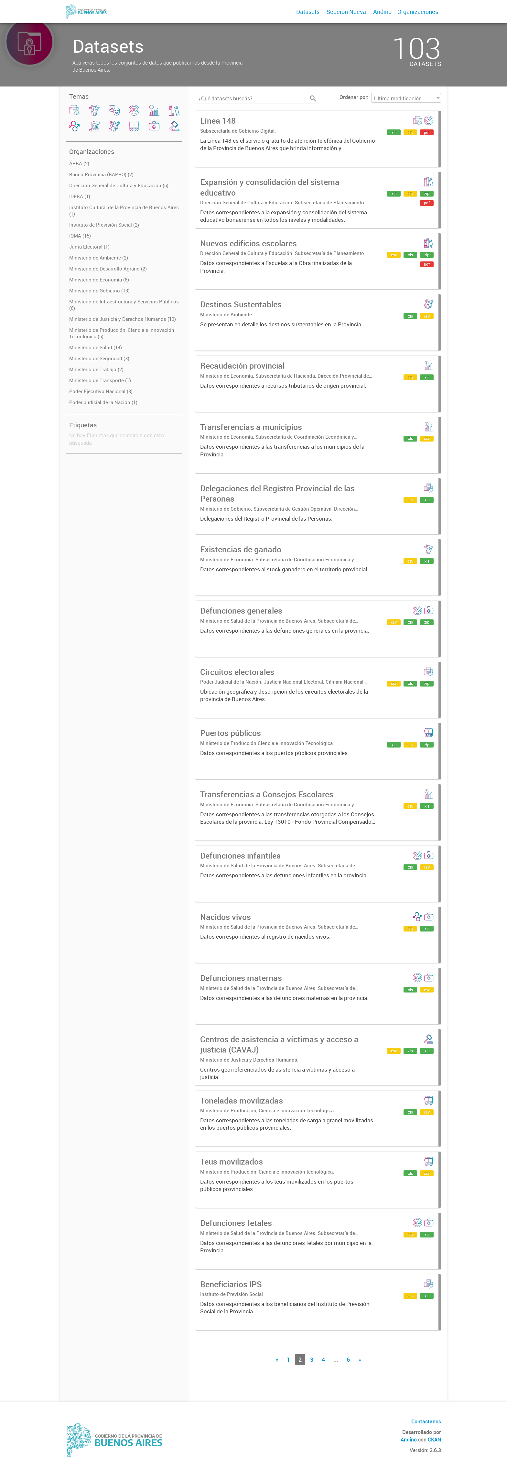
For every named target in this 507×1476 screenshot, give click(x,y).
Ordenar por (353, 97)
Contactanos (426, 1421)
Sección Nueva (346, 11)
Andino (382, 11)
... (335, 1359)
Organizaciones (417, 11)
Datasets (307, 11)
